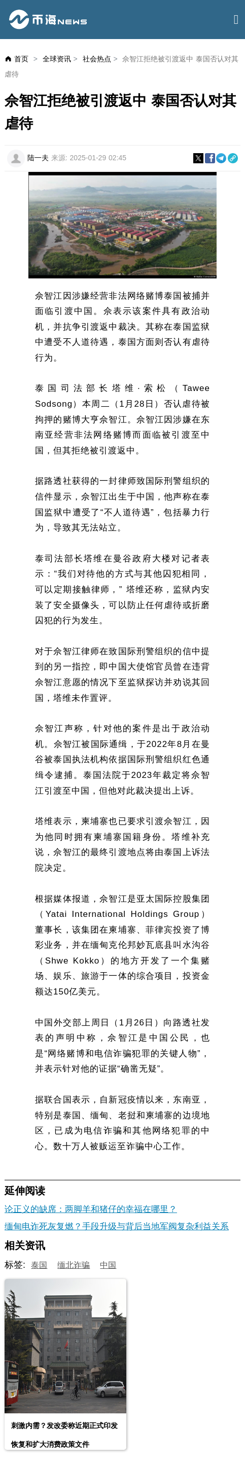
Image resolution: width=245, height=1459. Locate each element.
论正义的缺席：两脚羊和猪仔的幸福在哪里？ (91, 1209)
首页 (21, 59)
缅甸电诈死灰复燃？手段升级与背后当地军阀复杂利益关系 (117, 1226)
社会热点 (97, 59)
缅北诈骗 (73, 1265)
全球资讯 (57, 59)
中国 (108, 1265)
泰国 (39, 1265)
